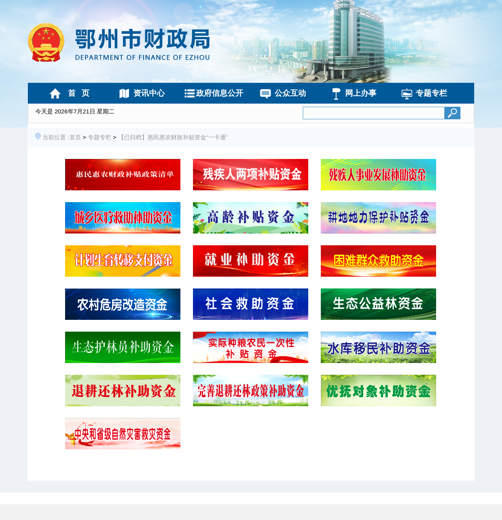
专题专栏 (431, 93)
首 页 (78, 93)
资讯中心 (149, 93)
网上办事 (360, 93)
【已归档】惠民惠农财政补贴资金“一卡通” (173, 137)
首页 (75, 137)
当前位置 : (55, 137)
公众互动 (290, 93)
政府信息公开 (219, 93)
